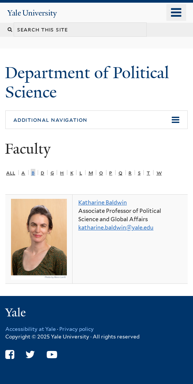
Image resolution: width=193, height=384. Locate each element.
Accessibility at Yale (30, 329)
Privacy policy (76, 329)
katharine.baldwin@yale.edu (115, 227)
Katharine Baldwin (102, 202)
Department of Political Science (87, 82)
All (10, 172)
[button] (96, 120)
